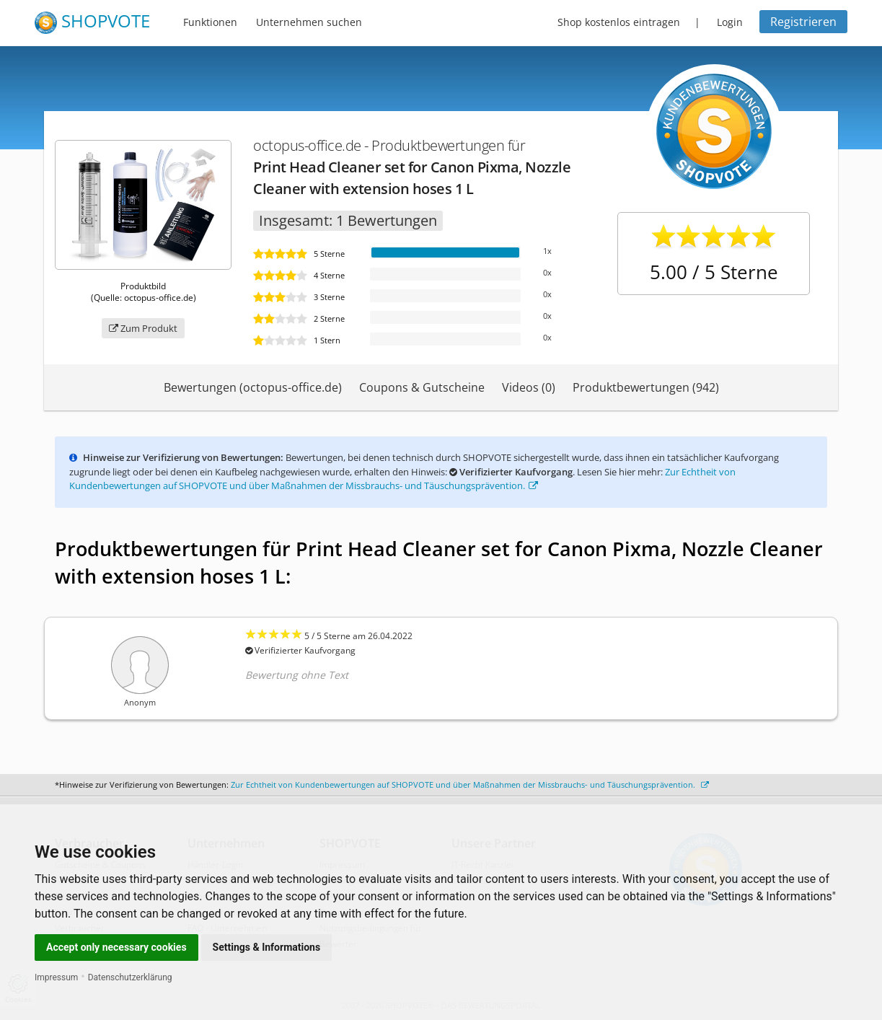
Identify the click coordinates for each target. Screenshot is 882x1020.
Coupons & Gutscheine (422, 387)
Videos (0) (528, 387)
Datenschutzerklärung (130, 977)
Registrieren (803, 22)
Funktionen (210, 22)
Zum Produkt (143, 328)
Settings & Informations (267, 947)
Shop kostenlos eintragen (618, 22)
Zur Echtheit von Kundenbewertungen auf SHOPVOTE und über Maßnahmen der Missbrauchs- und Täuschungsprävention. (402, 479)
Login (730, 22)
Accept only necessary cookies (116, 947)
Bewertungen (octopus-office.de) (253, 387)
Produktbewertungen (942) (646, 387)
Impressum (56, 977)
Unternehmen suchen (309, 22)
